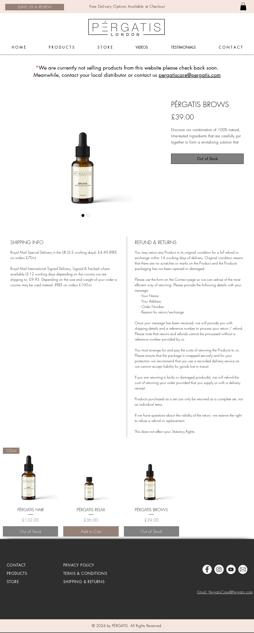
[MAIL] (243, 569)
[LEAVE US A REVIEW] (34, 7)
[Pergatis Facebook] (207, 569)
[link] (243, 6)
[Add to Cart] (90, 531)
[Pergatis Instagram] (219, 569)
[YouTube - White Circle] (231, 569)
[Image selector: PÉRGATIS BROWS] (83, 215)
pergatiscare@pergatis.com (190, 75)
